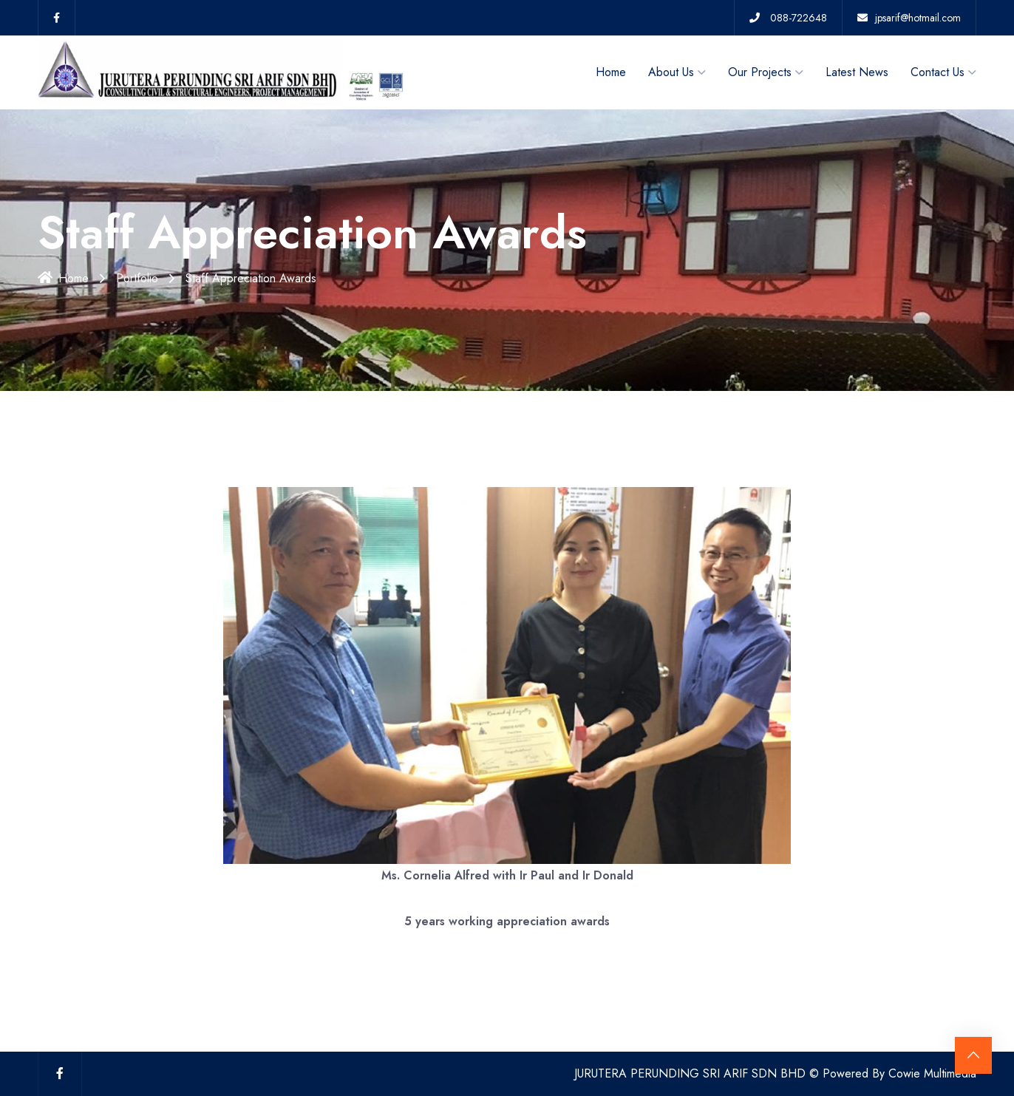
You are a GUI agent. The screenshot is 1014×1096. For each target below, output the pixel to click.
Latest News (857, 72)
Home (611, 72)
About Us (671, 72)
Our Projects (760, 72)
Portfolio (137, 278)
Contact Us (937, 72)
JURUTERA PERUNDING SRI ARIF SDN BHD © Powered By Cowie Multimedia (775, 1073)
